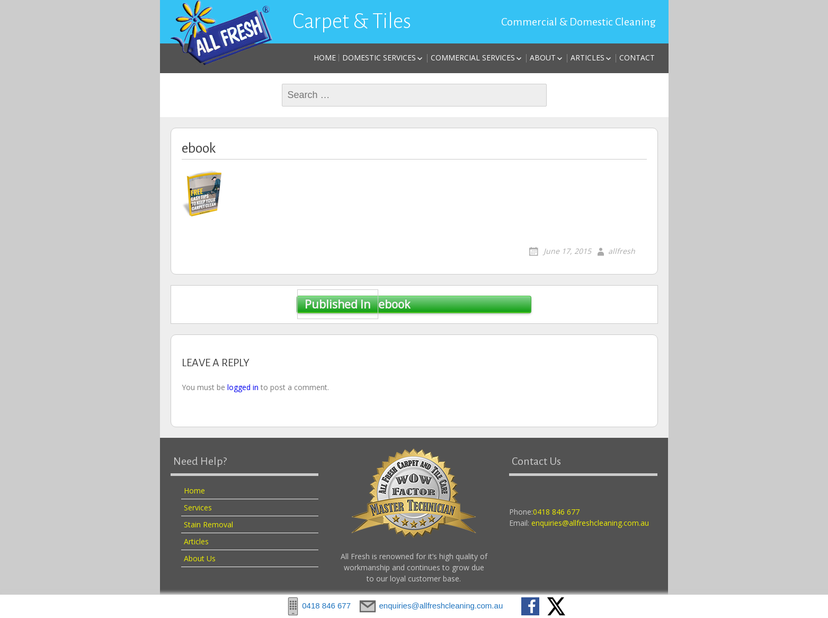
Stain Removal (208, 524)
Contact (637, 57)
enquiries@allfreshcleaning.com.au (590, 523)
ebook (353, 304)
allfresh (621, 251)
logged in (243, 387)
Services (198, 507)
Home (325, 57)
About (543, 57)
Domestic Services (379, 57)
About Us (200, 558)
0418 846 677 (556, 512)
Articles (587, 57)
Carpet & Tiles (351, 21)
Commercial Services (473, 57)
